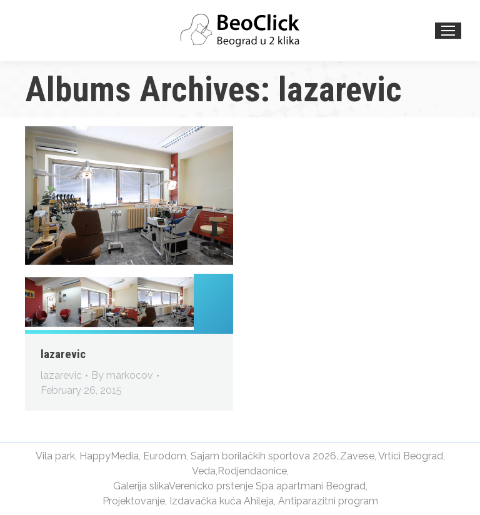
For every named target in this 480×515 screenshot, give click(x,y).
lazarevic (63, 354)
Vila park (55, 456)
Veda (204, 471)
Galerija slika (141, 486)
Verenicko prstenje (211, 486)
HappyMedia (109, 456)
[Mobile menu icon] (448, 30)
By (122, 375)
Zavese (357, 456)
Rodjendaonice (252, 471)
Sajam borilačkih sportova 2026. (264, 456)
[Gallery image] (129, 196)
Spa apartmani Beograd (311, 486)
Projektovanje (133, 501)
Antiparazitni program (328, 501)
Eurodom (164, 456)
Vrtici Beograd (410, 456)
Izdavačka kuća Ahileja (221, 501)
